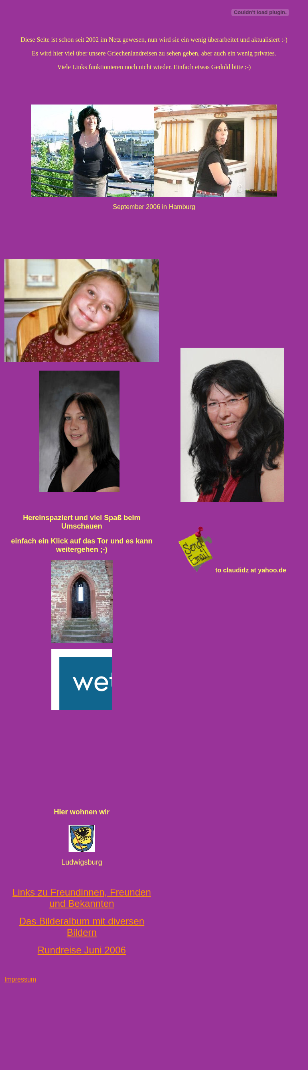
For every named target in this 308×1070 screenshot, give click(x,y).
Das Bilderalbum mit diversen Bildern (81, 927)
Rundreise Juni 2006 (82, 950)
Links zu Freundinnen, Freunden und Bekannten (81, 898)
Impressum (20, 979)
